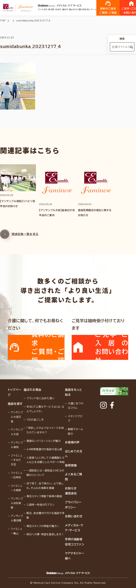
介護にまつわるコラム (76, 405)
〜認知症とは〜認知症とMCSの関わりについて (45, 472)
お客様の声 (72, 442)
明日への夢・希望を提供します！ (45, 534)
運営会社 (71, 493)
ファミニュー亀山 (16, 531)
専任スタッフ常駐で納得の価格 (44, 496)
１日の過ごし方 (35, 419)
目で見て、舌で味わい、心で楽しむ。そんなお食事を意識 (45, 485)
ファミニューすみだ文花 (16, 460)
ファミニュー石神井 (16, 475)
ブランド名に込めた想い (41, 398)
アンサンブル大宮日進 (17, 417)
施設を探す (15, 403)
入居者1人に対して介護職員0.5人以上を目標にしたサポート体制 (46, 459)
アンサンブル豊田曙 (17, 518)
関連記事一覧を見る (19, 237)
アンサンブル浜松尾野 (17, 503)
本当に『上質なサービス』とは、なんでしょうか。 (45, 408)
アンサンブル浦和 (17, 444)
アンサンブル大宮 (17, 431)
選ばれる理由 (32, 389)
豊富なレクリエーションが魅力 (44, 441)
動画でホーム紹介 (75, 431)
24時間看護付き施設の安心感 (44, 449)
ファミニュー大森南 (16, 488)
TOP (3, 21)
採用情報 (71, 465)
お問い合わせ (74, 516)
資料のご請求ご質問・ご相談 (108, 7)
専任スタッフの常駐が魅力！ (43, 526)
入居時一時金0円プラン (40, 504)
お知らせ (71, 488)
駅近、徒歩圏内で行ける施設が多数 (46, 515)
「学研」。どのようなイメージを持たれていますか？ (45, 430)
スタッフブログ (75, 418)
